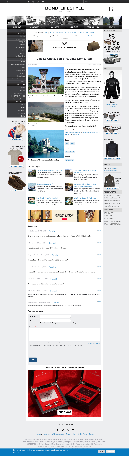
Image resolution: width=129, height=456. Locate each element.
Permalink (52, 231)
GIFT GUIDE (90, 33)
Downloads (21, 76)
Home (9, 2)
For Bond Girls (20, 56)
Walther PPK (109, 213)
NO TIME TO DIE (19, 93)
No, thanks (111, 451)
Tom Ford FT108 (110, 218)
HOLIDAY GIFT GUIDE (17, 96)
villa (72, 143)
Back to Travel (32, 64)
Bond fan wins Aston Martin (114, 206)
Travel (23, 50)
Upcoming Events (19, 99)
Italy (67, 143)
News (23, 87)
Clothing (22, 36)
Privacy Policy (71, 434)
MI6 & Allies (21, 62)
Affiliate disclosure (58, 434)
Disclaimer (46, 434)
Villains (22, 59)
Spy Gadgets (20, 70)
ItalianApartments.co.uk (72, 132)
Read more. (92, 36)
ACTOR (51, 33)
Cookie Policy (82, 434)
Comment (32, 327)
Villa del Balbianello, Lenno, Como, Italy (49, 170)
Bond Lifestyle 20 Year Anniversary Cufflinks (64, 367)
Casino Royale (70, 152)
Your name (32, 316)
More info (16, 452)
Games (22, 73)
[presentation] (43, 352)
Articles (22, 90)
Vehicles (22, 45)
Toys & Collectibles (18, 79)
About (39, 434)
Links (23, 116)
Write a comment (93, 65)
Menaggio (76, 134)
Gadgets (22, 42)
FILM (45, 33)
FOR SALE (21, 82)
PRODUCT (59, 33)
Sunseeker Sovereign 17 (45, 184)
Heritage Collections (18, 65)
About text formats (94, 343)
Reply (99, 230)
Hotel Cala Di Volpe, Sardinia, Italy (47, 198)
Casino (22, 53)
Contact (22, 107)
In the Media (21, 110)
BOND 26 (81, 33)
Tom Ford (108, 216)
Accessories (20, 39)
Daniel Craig (69, 160)
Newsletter (21, 113)
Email (30, 320)
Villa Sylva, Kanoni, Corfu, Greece (85, 198)
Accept (101, 451)
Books (23, 67)
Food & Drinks (20, 47)
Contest (22, 105)
